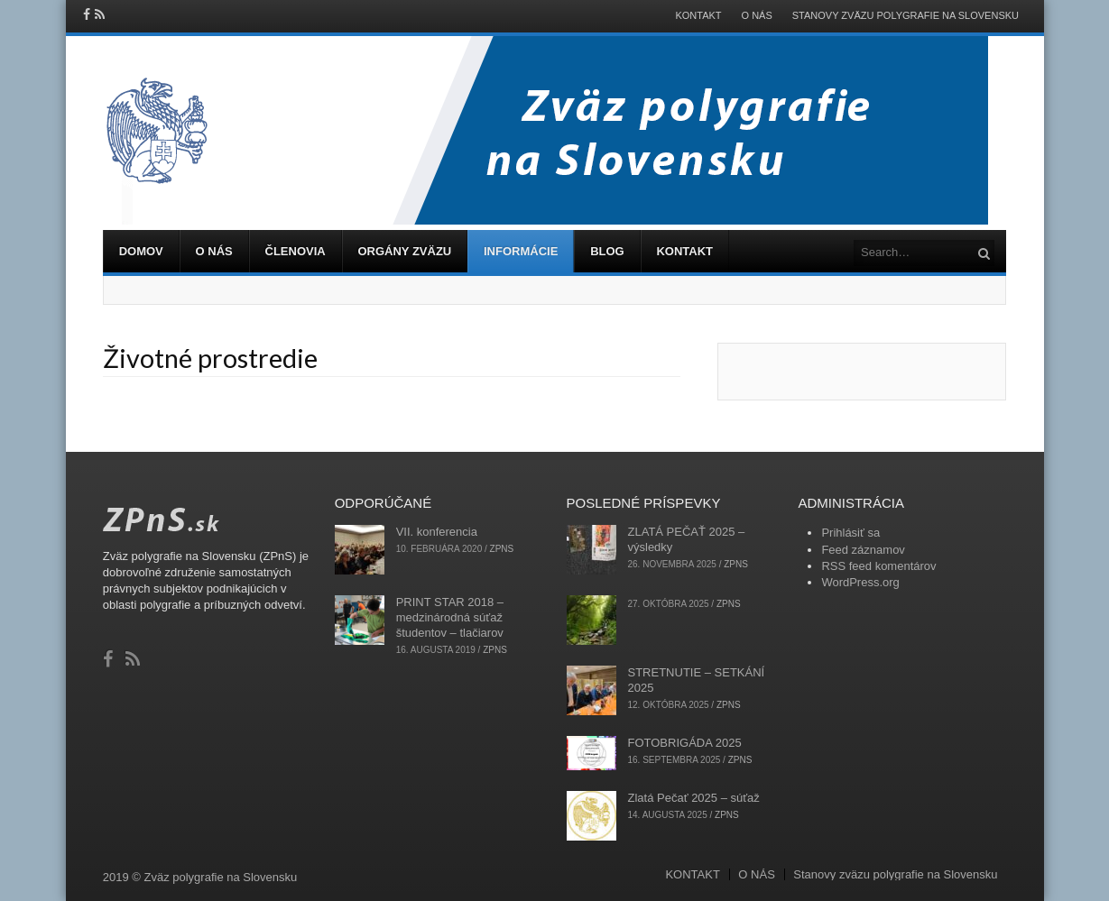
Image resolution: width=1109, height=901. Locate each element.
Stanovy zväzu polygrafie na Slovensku (905, 16)
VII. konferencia (436, 531)
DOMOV (141, 251)
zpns (502, 549)
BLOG (607, 251)
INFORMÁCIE (521, 251)
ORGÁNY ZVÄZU (404, 251)
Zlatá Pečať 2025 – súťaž (694, 797)
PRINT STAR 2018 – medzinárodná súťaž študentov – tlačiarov (450, 617)
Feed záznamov (863, 549)
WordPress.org (860, 582)
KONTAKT (698, 16)
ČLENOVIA (295, 251)
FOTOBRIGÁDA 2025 (685, 742)
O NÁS (757, 16)
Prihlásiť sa (850, 532)
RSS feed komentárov (878, 566)
